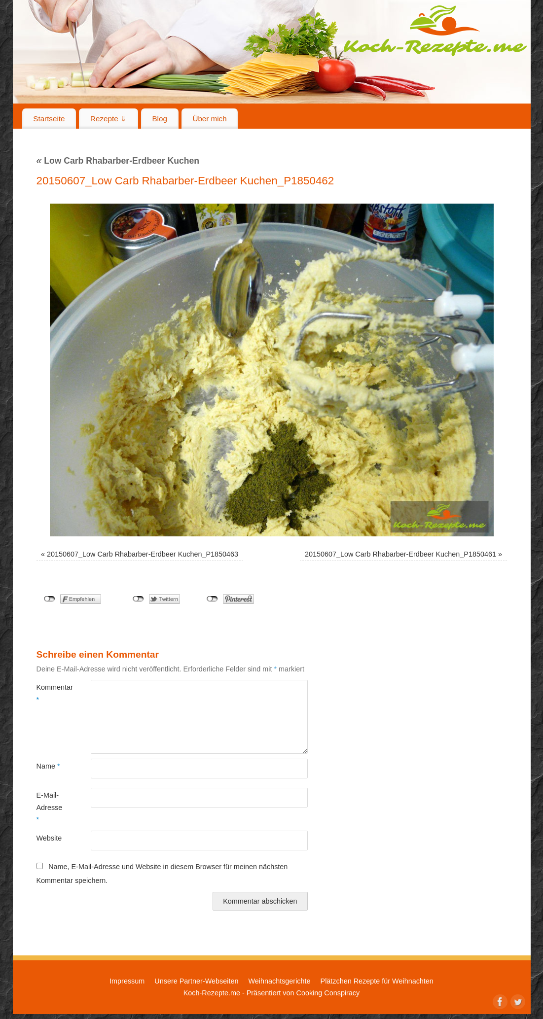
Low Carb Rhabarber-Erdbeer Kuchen (117, 161)
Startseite (49, 118)
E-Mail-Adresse (49, 807)
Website (49, 838)
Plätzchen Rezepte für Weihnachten (377, 981)
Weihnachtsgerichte (279, 981)
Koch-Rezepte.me (435, 30)
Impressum (127, 981)
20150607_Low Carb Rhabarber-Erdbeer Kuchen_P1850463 (142, 554)
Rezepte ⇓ (108, 118)
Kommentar (50, 693)
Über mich (209, 118)
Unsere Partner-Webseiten (196, 981)
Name (48, 766)
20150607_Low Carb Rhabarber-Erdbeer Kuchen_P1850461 (400, 554)
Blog (159, 118)
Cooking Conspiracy (328, 993)
